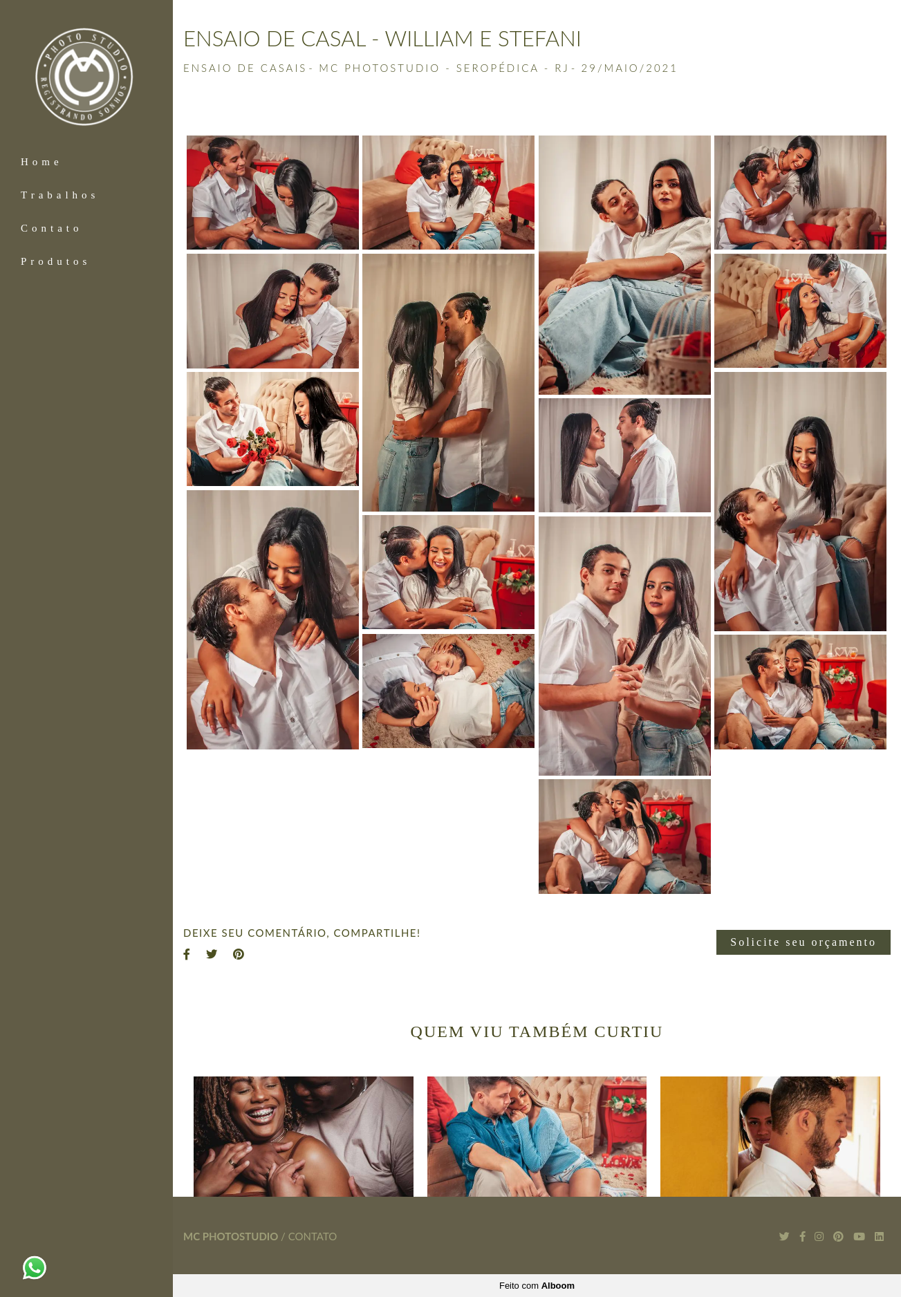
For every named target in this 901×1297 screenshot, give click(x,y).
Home (42, 161)
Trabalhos (60, 194)
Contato (52, 228)
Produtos (56, 261)
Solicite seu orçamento (803, 942)
